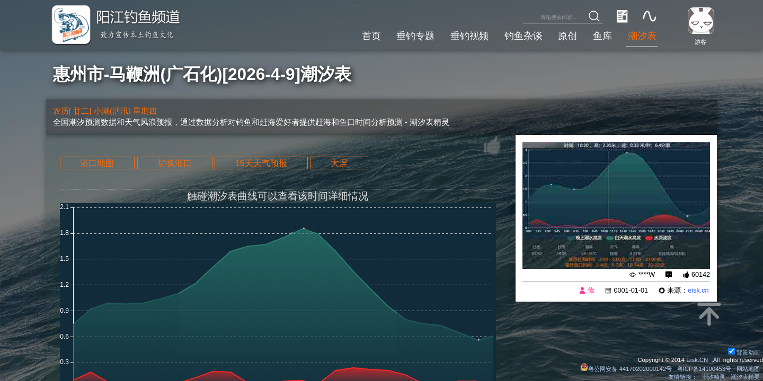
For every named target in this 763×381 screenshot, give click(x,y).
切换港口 (175, 162)
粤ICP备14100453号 (704, 369)
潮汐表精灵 (745, 377)
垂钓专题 (415, 36)
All (716, 360)
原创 (567, 36)
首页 (371, 36)
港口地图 (97, 162)
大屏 (339, 162)
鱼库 (602, 36)
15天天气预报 (261, 162)
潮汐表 (642, 36)
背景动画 (744, 352)
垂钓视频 (469, 36)
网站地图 (748, 369)
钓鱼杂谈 (523, 36)
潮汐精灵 (713, 377)
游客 (700, 42)
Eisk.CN (697, 360)
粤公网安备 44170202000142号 (626, 369)
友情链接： (682, 377)
